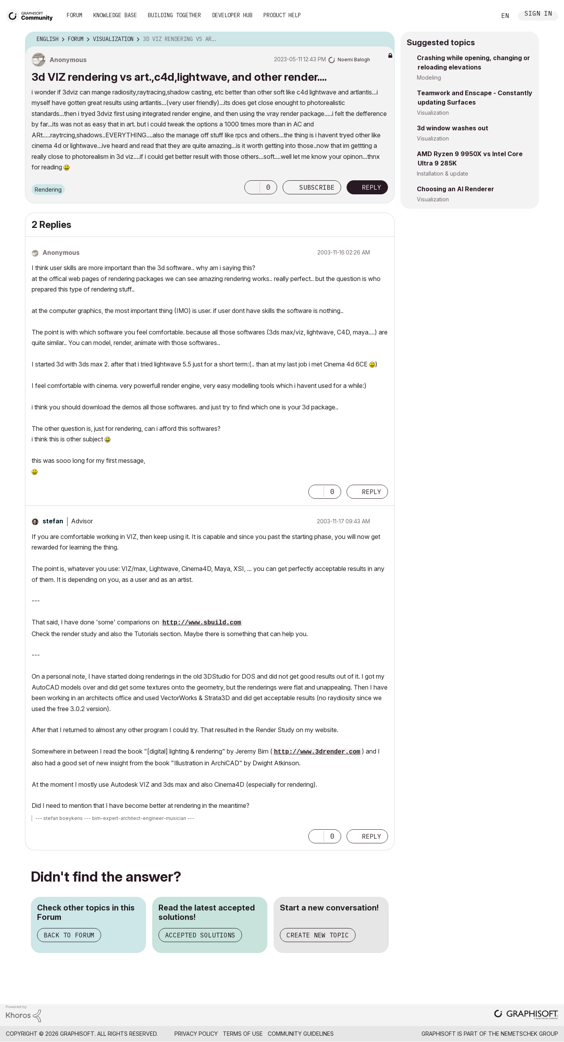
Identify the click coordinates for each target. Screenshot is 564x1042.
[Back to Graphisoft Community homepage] (32, 15)
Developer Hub (232, 15)
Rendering (48, 189)
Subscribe (316, 187)
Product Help (282, 15)
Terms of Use (243, 1033)
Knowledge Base (115, 15)
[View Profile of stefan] (53, 521)
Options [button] (384, 39)
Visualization (433, 112)
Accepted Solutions (200, 935)
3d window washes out (452, 128)
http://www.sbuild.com (201, 622)
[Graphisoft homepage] (526, 1015)
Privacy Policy (196, 1033)
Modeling (429, 77)
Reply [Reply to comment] (371, 492)
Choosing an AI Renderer (455, 189)
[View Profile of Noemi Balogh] (354, 59)
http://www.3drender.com (317, 752)
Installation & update (442, 173)
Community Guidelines (301, 1033)
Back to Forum (69, 935)
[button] (252, 187)
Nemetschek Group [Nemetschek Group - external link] (529, 1033)
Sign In (538, 14)
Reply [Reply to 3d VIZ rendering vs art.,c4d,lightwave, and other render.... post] (371, 187)
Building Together (174, 15)
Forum (74, 15)
